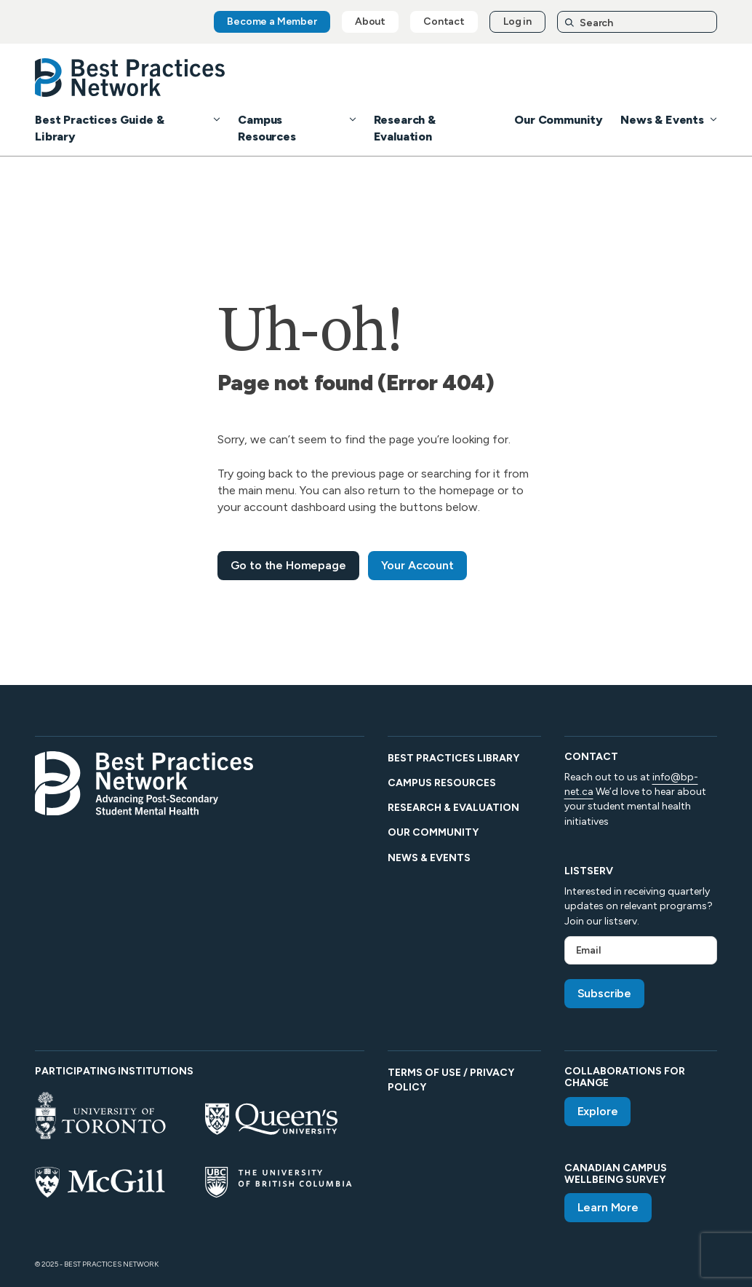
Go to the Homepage (288, 565)
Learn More (608, 1207)
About (370, 21)
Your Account (417, 565)
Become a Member (272, 21)
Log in (517, 21)
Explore (597, 1111)
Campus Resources (442, 783)
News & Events (662, 120)
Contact (444, 21)
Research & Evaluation (453, 807)
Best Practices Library (453, 758)
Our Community (558, 120)
